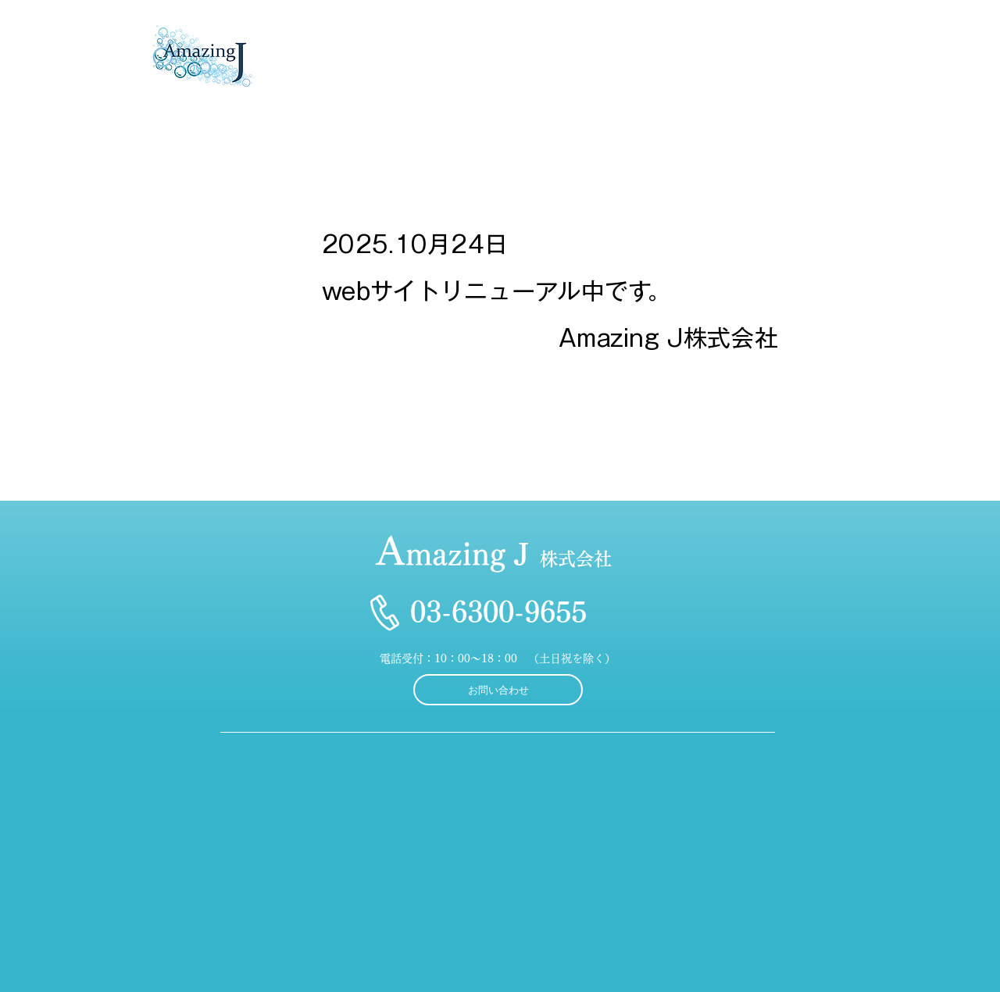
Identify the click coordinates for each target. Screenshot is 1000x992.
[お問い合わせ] (498, 689)
